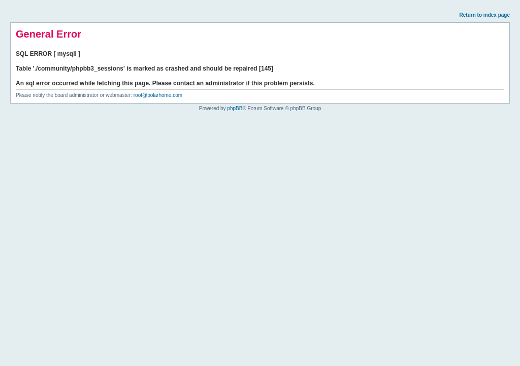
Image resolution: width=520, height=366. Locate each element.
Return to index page (485, 15)
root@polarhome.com (158, 95)
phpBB (234, 108)
